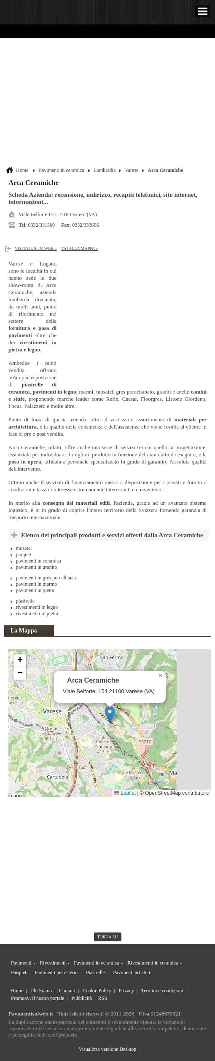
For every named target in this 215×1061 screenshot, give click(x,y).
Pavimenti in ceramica (61, 170)
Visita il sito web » (36, 248)
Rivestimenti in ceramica (152, 963)
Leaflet (125, 793)
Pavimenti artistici (131, 972)
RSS (102, 998)
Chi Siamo (41, 991)
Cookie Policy (97, 991)
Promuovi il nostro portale (37, 998)
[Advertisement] (108, 103)
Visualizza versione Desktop (108, 1049)
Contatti (67, 991)
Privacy (126, 991)
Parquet (19, 972)
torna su (107, 937)
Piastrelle (95, 972)
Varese (131, 170)
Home (22, 170)
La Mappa (24, 630)
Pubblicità (81, 998)
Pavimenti (21, 963)
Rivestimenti (52, 963)
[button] (110, 714)
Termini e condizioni (162, 991)
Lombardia (105, 170)
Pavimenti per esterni (56, 972)
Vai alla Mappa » (79, 248)
